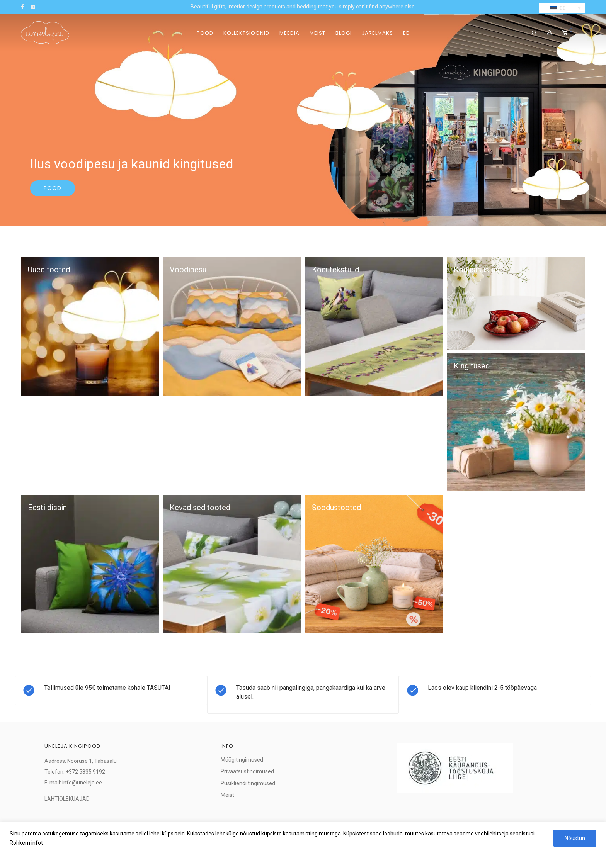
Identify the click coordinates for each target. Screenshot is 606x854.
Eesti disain (47, 507)
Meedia (289, 33)
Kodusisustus (476, 269)
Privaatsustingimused (247, 771)
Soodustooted (336, 507)
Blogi (343, 33)
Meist (317, 33)
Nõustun (575, 838)
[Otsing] (534, 33)
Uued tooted (49, 269)
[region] (303, 838)
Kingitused (472, 365)
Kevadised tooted (200, 507)
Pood (205, 33)
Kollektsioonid (246, 33)
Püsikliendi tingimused (248, 783)
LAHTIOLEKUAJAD (67, 799)
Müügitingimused (242, 760)
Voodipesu (188, 269)
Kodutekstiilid (335, 269)
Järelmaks (377, 33)
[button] (562, 8)
